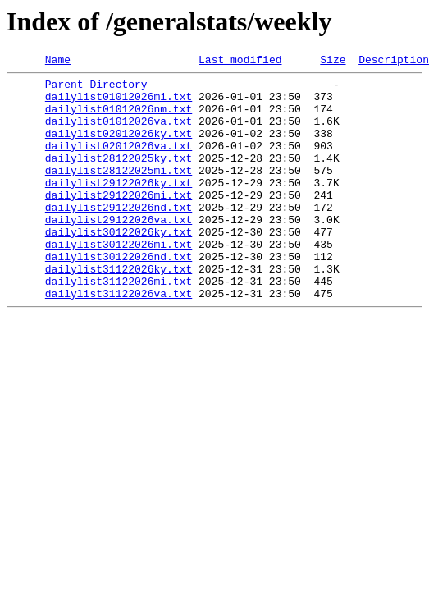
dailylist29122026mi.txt (118, 221)
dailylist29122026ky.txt (118, 206)
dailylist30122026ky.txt (118, 266)
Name (58, 61)
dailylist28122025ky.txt (118, 177)
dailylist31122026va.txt (118, 339)
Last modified (240, 61)
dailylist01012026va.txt (118, 133)
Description (393, 61)
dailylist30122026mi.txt (118, 280)
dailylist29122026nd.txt (118, 236)
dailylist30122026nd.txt (118, 295)
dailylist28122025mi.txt (118, 192)
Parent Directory (96, 88)
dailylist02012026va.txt (118, 162)
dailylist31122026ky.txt (118, 310)
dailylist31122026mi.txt (118, 325)
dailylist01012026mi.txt (118, 103)
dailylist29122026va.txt (118, 251)
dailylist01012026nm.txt (118, 118)
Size (332, 61)
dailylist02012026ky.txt (118, 147)
